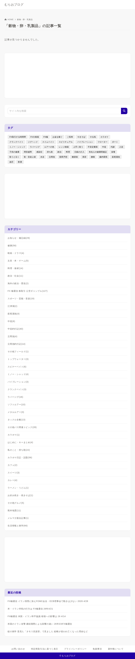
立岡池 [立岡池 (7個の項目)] (52, 157)
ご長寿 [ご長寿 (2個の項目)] (70, 137)
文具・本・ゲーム (18, 260)
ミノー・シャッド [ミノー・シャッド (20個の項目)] (17, 147)
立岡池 (12, 336)
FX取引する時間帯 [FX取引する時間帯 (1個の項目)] (17, 137)
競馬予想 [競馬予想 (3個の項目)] (63, 157)
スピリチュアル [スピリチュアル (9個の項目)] (66, 142)
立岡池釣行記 (16, 344)
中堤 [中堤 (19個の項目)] (104, 147)
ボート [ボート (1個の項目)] (115, 142)
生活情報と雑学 (18, 525)
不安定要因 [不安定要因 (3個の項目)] (93, 147)
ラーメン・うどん (18, 488)
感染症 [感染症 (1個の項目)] (39, 152)
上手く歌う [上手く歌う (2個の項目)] (78, 147)
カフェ (12, 465)
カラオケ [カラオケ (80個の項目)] (104, 137)
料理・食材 (15, 268)
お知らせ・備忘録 (19, 238)
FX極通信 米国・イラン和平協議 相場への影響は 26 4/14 (37, 616)
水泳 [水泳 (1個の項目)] (42, 157)
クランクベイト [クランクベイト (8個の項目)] (16, 142)
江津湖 (12, 306)
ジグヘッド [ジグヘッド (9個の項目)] (33, 142)
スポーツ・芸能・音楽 (21, 298)
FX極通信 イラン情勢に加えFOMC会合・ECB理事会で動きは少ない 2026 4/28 (48, 601)
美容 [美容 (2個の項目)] (84, 157)
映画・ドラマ (16, 253)
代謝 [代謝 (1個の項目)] (113, 147)
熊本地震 (14, 510)
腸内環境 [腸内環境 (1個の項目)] (103, 157)
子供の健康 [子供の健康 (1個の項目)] (14, 152)
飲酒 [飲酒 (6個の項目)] (20, 162)
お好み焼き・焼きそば (20, 495)
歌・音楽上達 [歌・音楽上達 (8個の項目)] (30, 157)
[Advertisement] (68, 75)
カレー (12, 480)
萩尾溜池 (14, 313)
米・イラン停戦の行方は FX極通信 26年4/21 (30, 609)
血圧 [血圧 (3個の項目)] (11, 162)
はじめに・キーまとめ (20, 442)
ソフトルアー (16, 404)
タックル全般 (16, 419)
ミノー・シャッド (18, 374)
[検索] (124, 111)
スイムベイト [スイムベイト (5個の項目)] (48, 142)
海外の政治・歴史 (18, 283)
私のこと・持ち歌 (19, 450)
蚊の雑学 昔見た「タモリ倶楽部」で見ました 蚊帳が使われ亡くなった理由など (48, 631)
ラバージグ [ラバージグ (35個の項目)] (35, 147)
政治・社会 (15, 276)
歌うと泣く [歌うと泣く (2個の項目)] (14, 157)
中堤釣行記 (15, 329)
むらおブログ (14, 4)
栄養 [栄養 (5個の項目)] (113, 152)
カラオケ (14, 435)
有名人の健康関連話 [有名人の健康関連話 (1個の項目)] (98, 152)
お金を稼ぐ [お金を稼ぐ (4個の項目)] (57, 137)
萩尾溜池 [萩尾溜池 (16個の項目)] (116, 157)
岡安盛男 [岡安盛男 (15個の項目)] (28, 152)
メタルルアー (16, 412)
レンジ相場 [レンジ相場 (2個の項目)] (64, 147)
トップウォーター (18, 359)
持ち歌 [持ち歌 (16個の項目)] (50, 152)
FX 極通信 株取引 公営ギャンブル (28, 291)
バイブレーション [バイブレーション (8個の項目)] (85, 142)
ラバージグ (15, 397)
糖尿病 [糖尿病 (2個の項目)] (75, 157)
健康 (12, 245)
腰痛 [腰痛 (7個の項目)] (93, 157)
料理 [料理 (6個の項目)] (68, 152)
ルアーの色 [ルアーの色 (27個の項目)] (49, 147)
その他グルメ (16, 503)
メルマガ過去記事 (18, 518)
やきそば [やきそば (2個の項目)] (81, 137)
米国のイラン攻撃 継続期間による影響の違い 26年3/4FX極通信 (40, 624)
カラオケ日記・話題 (20, 457)
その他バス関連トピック (22, 427)
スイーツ (14, 472)
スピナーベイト (17, 366)
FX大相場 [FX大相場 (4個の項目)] (34, 137)
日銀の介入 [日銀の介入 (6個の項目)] (79, 152)
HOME (9, 19)
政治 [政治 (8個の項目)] (59, 152)
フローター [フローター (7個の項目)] (102, 142)
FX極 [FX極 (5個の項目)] (45, 137)
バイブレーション (18, 382)
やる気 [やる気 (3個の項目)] (93, 137)
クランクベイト (17, 389)
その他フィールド (18, 351)
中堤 (11, 321)
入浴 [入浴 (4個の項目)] (121, 147)
